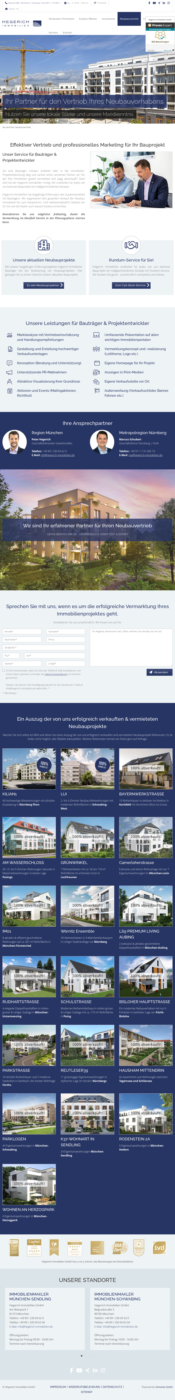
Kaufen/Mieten (88, 19)
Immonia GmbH (164, 1387)
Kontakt (67, 32)
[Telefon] (21, 663)
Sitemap (86, 1392)
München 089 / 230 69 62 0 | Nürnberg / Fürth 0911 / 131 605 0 (34, 3)
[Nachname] (21, 639)
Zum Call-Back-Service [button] (130, 285)
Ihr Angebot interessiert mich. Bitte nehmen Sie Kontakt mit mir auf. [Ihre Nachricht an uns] (131, 647)
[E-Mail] (65, 663)
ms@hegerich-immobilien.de (146, 455)
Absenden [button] (162, 672)
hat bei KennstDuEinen (87, 1261)
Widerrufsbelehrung (84, 1387)
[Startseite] (21, 23)
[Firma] (65, 639)
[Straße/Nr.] (43, 647)
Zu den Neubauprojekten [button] (43, 285)
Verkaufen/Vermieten (61, 19)
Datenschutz (112, 1387)
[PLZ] (10, 655)
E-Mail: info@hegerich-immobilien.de (31, 1326)
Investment (108, 19)
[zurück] (6, 1322)
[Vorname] (65, 631)
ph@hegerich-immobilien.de (58, 455)
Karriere (53, 32)
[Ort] (54, 655)
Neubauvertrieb (129, 19)
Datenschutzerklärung (56, 674)
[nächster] (169, 1322)
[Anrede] (21, 631)
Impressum (58, 1387)
